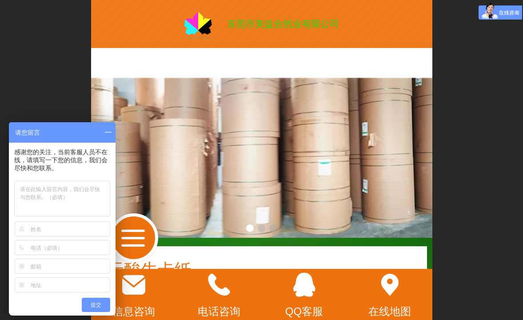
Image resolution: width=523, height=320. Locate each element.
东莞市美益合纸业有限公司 (283, 24)
